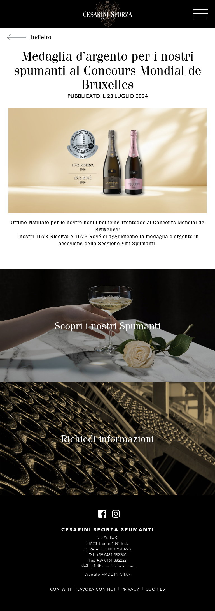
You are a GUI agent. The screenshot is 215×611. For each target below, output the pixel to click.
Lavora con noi (96, 589)
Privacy (130, 589)
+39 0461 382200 (111, 554)
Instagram (114, 514)
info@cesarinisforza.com (112, 566)
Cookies (155, 589)
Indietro (41, 37)
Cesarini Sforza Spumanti (107, 14)
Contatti (60, 589)
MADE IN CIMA (115, 574)
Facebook (100, 514)
